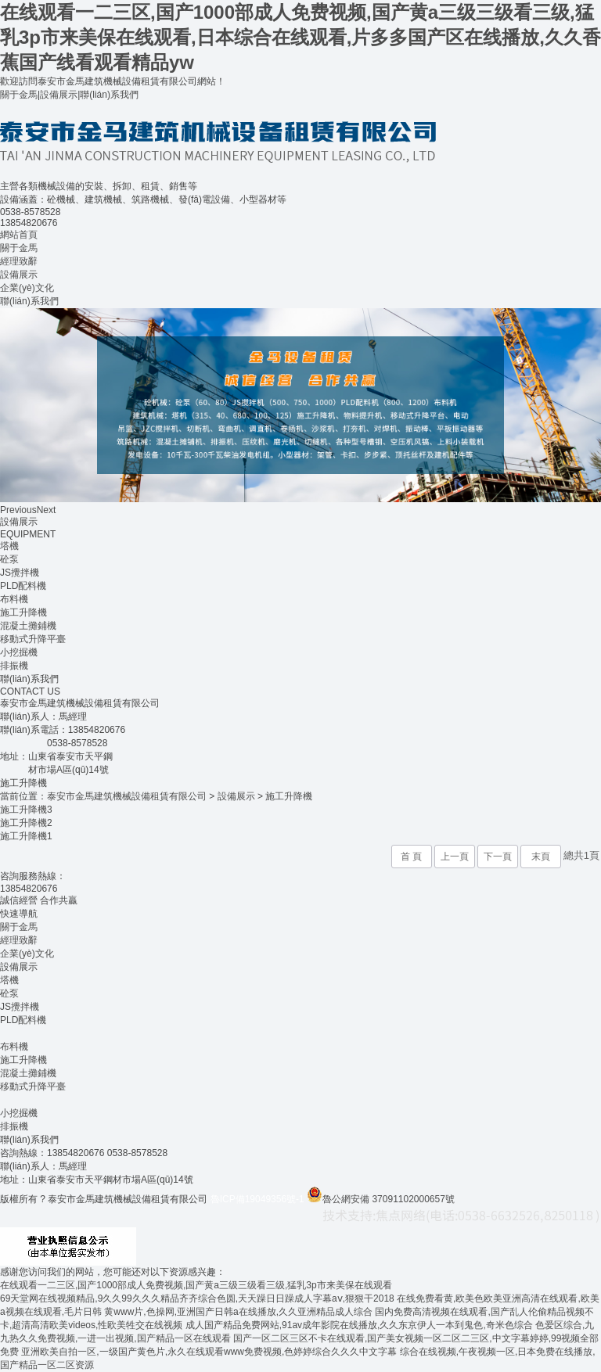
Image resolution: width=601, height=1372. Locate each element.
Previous (18, 510)
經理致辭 (19, 261)
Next (46, 510)
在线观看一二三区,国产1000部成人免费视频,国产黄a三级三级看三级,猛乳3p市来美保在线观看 (196, 1285)
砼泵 (9, 559)
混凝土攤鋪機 (28, 625)
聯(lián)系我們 (109, 94)
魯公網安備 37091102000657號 (381, 1199)
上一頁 (455, 856)
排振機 (14, 665)
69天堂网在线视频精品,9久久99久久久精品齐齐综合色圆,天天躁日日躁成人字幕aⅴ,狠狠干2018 (197, 1298)
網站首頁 (19, 234)
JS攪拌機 (19, 572)
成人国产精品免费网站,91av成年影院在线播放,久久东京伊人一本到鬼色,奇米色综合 (359, 1325)
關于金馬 (19, 94)
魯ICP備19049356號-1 (257, 1199)
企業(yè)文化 (27, 287)
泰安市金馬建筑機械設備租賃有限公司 (127, 796)
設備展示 (58, 94)
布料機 (14, 599)
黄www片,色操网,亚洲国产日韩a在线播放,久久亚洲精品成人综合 (238, 1311)
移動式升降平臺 (33, 639)
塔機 (9, 546)
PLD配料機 (23, 585)
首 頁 (411, 856)
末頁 (540, 856)
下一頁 (498, 856)
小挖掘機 (19, 652)
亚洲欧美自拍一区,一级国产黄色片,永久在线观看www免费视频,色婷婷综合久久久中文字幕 (209, 1351)
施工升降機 (23, 612)
